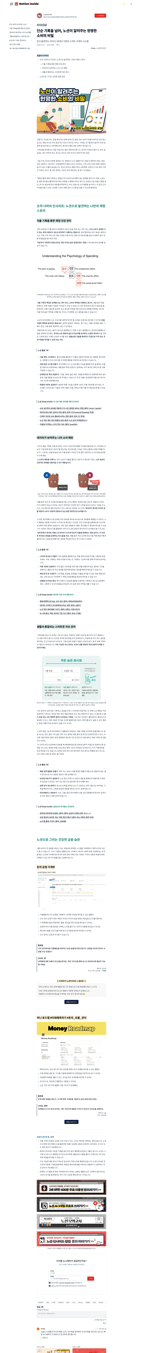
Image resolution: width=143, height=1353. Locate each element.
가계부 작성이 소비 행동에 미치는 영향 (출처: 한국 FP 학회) (62, 416)
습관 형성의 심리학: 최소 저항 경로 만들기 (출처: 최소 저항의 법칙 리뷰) (67, 817)
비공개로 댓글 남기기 (100, 1320)
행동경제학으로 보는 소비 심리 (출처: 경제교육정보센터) (61, 601)
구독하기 (100, 15)
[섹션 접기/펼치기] (31, 24)
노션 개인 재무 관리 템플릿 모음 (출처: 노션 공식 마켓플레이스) (63, 420)
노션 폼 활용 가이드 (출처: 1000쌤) (53, 821)
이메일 (52, 1276)
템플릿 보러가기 (71, 1002)
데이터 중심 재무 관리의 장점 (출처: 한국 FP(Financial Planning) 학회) (67, 412)
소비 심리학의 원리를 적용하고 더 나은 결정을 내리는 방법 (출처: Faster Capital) (70, 408)
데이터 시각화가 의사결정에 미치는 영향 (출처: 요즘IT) (60, 605)
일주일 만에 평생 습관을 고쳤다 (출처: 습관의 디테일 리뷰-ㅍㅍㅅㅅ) (65, 813)
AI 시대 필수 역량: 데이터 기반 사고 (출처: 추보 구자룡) (60, 613)
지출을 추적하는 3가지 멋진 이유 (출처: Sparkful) (58, 424)
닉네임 (52, 1271)
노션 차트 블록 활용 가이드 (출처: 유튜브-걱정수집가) (60, 609)
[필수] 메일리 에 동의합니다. (66, 1283)
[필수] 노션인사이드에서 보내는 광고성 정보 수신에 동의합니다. (68, 1286)
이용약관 (61, 1283)
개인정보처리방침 (69, 1283)
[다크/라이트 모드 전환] (124, 4)
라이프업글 (42, 24)
